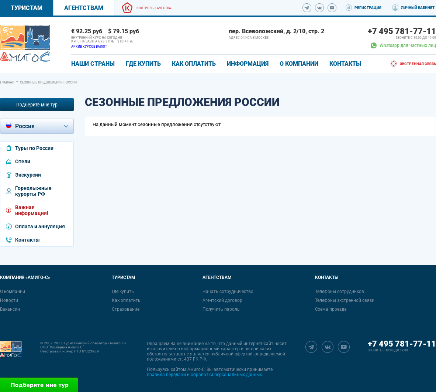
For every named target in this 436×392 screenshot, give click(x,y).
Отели (22, 161)
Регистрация (367, 8)
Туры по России (34, 148)
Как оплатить (126, 300)
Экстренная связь (418, 64)
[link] (25, 43)
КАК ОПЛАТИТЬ (194, 63)
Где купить (123, 291)
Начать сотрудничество (228, 291)
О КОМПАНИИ (299, 63)
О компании (12, 291)
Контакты (27, 240)
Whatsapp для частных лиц (403, 45)
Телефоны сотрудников (339, 291)
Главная (7, 82)
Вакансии (10, 309)
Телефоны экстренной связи (344, 300)
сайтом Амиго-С (188, 369)
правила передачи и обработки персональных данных (204, 374)
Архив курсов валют (89, 46)
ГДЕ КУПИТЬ (143, 63)
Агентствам (83, 7)
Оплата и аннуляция (40, 226)
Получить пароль (221, 309)
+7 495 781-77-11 (402, 31)
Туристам (26, 7)
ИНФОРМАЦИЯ (248, 63)
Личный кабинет (418, 8)
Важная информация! (31, 210)
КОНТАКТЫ (345, 63)
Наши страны (93, 63)
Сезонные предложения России (48, 82)
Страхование (125, 309)
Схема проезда (331, 309)
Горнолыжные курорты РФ (33, 191)
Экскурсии (28, 175)
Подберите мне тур (37, 105)
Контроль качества (153, 8)
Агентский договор (222, 300)
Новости (9, 300)
